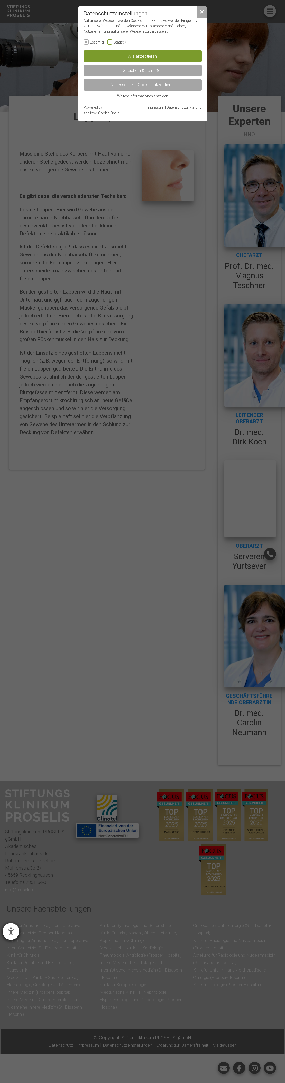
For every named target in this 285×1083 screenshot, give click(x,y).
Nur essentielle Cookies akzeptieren (143, 84)
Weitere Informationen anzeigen (142, 96)
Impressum (155, 107)
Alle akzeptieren (142, 56)
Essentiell (97, 42)
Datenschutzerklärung (184, 107)
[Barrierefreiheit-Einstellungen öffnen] (11, 931)
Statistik (120, 42)
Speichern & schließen (142, 70)
